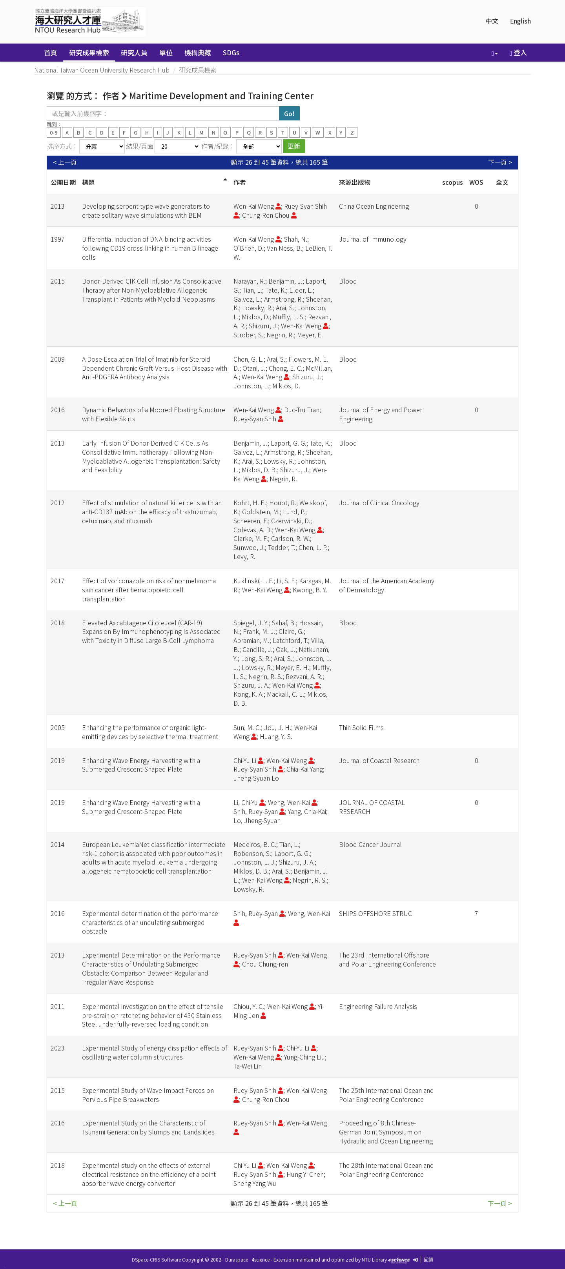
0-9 (53, 132)
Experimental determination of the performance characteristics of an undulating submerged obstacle (150, 922)
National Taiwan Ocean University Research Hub (102, 70)
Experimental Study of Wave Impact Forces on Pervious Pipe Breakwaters (148, 1094)
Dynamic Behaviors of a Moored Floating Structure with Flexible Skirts (153, 414)
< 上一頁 (65, 162)
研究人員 (134, 52)
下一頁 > (500, 162)
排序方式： (62, 146)
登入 (518, 52)
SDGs (231, 52)
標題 (88, 182)
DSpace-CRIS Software (156, 1259)
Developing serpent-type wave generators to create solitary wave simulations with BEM (146, 210)
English (520, 20)
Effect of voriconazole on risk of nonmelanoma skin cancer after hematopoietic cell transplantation (149, 589)
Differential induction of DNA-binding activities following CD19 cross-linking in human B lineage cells (150, 248)
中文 (492, 20)
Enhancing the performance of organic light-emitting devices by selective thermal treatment (150, 732)
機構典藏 (197, 52)
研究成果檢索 (89, 52)
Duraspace (236, 1259)
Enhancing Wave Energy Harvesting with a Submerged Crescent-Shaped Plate (141, 765)
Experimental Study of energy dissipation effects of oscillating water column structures (154, 1052)
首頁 (50, 52)
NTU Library (374, 1259)
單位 (166, 52)
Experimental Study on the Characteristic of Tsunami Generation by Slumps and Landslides (148, 1127)
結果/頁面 (139, 146)
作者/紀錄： (218, 146)
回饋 (428, 1259)
